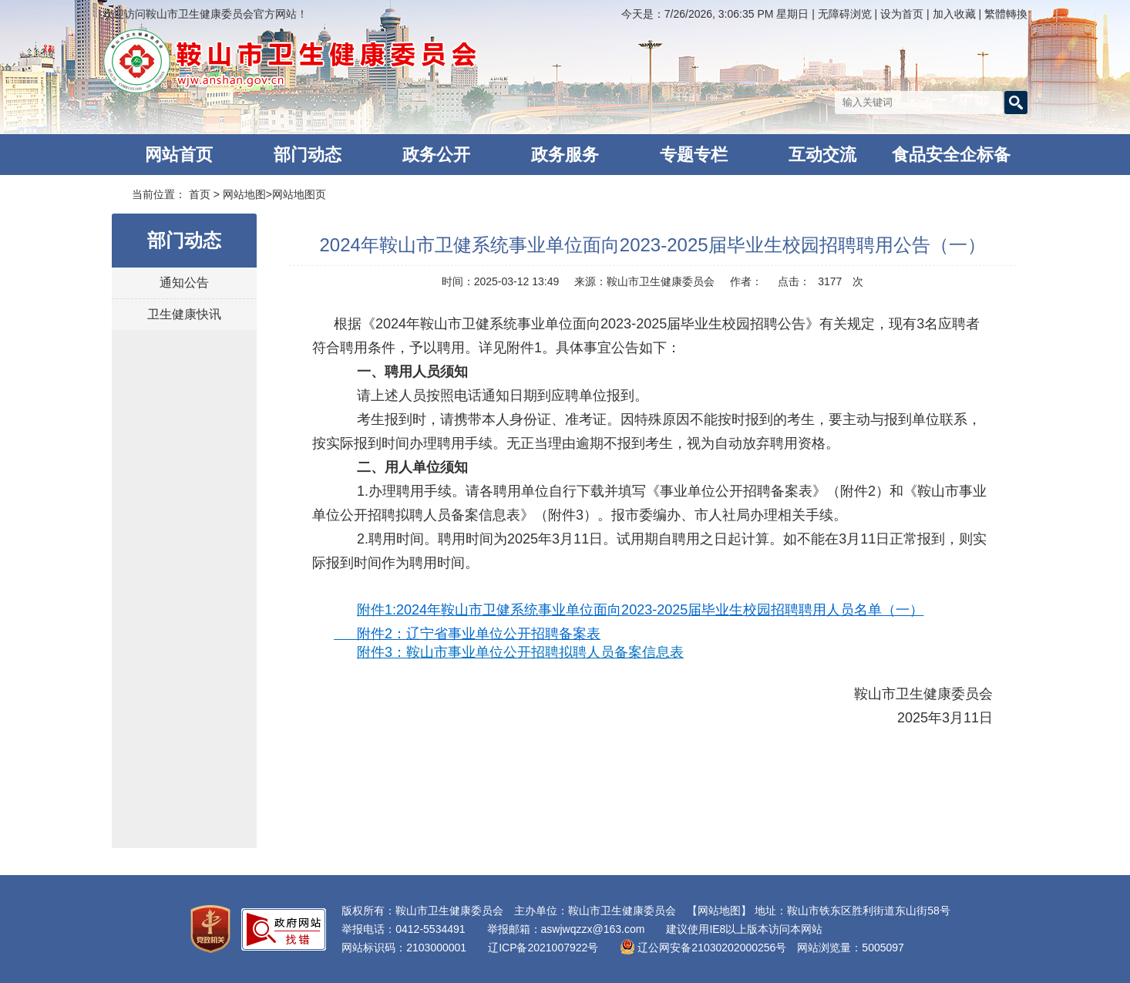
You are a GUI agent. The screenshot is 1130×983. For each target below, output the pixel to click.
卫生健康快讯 (184, 314)
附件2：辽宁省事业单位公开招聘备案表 (478, 633)
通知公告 (184, 282)
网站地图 (244, 194)
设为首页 (903, 14)
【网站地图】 (719, 910)
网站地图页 (299, 194)
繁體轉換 (1005, 14)
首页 (199, 194)
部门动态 (307, 154)
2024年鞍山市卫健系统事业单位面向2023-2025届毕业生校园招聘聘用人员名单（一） (659, 610)
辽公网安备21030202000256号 (703, 947)
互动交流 (822, 154)
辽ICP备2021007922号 (543, 947)
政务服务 (565, 154)
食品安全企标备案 (951, 160)
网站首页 (179, 154)
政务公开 (436, 154)
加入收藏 (956, 14)
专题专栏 (694, 154)
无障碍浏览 (845, 14)
